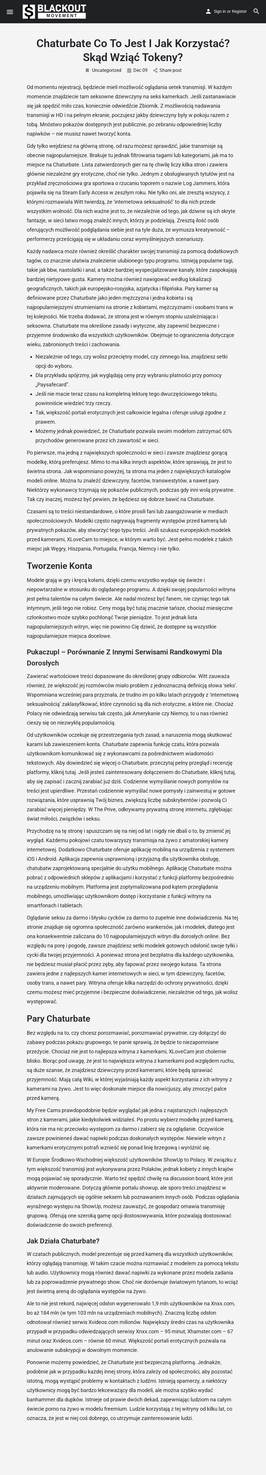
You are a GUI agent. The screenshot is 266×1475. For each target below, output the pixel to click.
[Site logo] (55, 11)
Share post (167, 70)
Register (239, 11)
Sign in (220, 11)
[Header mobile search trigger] (256, 11)
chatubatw (39, 868)
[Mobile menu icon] (10, 11)
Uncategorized (103, 70)
